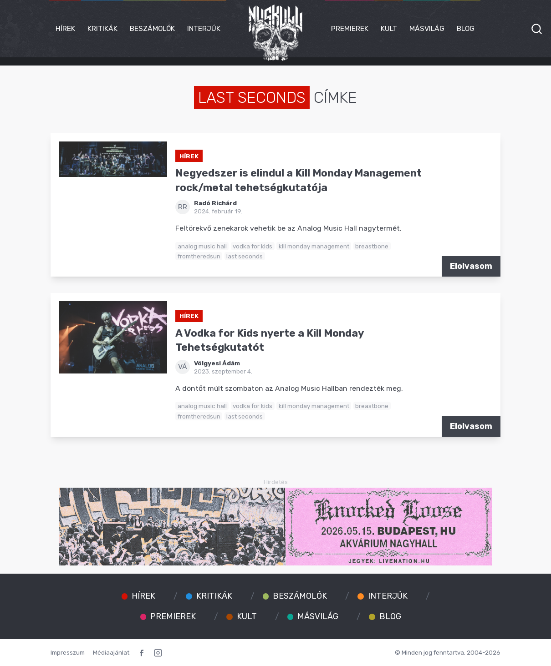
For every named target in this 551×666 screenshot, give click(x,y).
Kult (389, 28)
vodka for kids (252, 246)
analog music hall (202, 246)
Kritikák (102, 28)
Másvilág (426, 28)
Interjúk (203, 28)
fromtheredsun (199, 256)
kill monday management (314, 246)
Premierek (349, 28)
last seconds (244, 256)
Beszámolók (152, 28)
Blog (465, 28)
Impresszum (68, 652)
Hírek (65, 28)
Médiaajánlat (111, 652)
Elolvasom (471, 266)
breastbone (371, 246)
